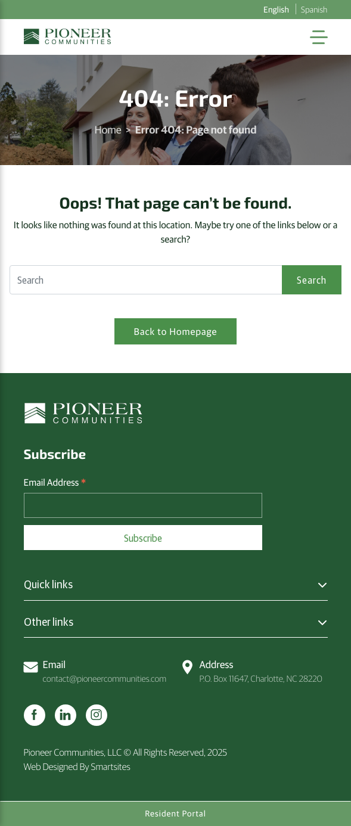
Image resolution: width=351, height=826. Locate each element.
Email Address (55, 482)
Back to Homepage (176, 331)
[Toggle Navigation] (319, 37)
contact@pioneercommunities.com (95, 670)
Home (108, 129)
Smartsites (111, 766)
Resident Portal (175, 813)
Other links (48, 621)
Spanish (314, 9)
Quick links (48, 584)
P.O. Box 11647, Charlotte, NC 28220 (251, 670)
